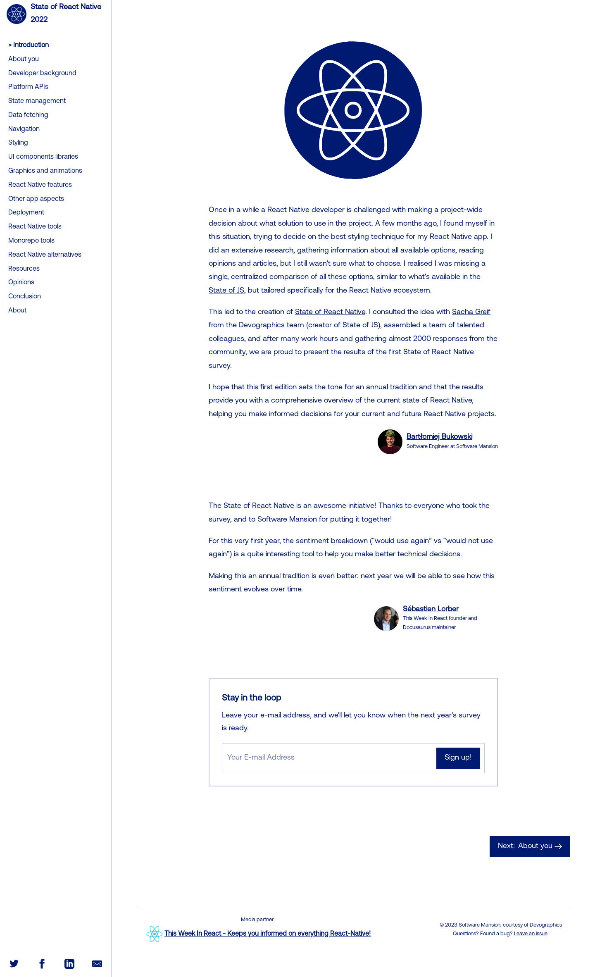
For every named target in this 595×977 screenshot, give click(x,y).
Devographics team (271, 325)
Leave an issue (530, 933)
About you (530, 846)
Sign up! (458, 758)
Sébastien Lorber (431, 609)
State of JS (226, 291)
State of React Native (330, 312)
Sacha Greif (471, 312)
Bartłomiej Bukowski (439, 437)
